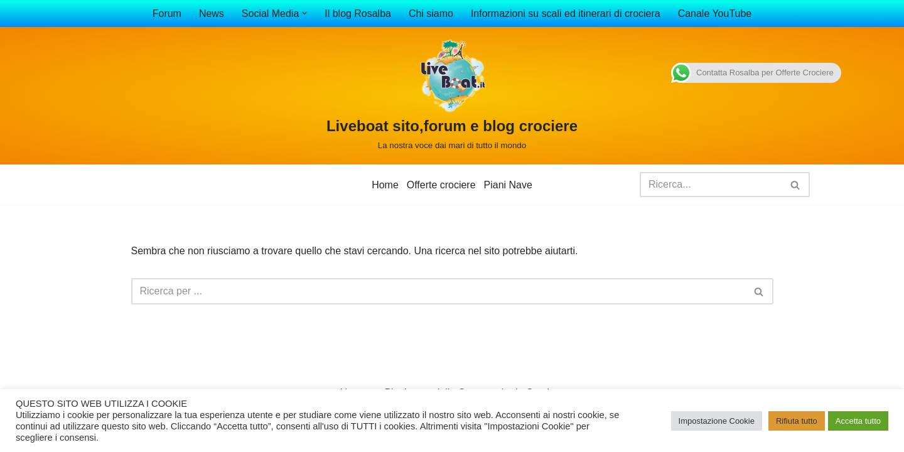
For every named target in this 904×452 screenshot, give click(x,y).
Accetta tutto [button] (858, 421)
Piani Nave (508, 185)
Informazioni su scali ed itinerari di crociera (565, 13)
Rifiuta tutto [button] (796, 421)
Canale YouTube (715, 13)
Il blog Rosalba (358, 13)
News (210, 13)
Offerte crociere (441, 185)
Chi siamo (431, 13)
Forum (166, 13)
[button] (304, 13)
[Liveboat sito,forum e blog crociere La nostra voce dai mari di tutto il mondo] (452, 95)
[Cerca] (711, 184)
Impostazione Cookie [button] (717, 421)
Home (385, 185)
